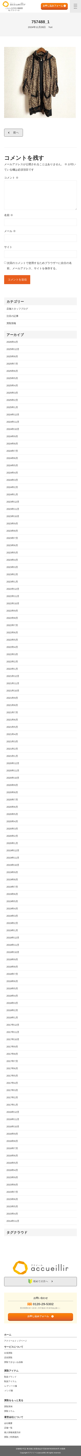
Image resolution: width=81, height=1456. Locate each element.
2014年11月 (13, 1221)
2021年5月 (12, 727)
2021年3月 (12, 741)
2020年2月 (12, 836)
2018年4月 (12, 995)
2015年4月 (12, 1213)
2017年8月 (12, 1053)
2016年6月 (12, 1155)
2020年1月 (12, 843)
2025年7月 (12, 363)
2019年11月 (13, 857)
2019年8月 (12, 879)
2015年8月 (12, 1184)
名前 (8, 215)
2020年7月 (12, 799)
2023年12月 (13, 501)
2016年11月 (13, 1119)
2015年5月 (12, 1206)
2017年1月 (12, 1104)
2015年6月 (12, 1199)
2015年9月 (12, 1177)
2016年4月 (12, 1170)
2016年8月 (12, 1141)
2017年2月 (12, 1097)
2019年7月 (12, 886)
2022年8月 (12, 618)
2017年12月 (13, 1024)
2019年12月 (13, 850)
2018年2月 (12, 1010)
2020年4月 (12, 821)
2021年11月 (13, 683)
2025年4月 (12, 385)
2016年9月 (12, 1133)
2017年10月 (13, 1039)
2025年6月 (12, 371)
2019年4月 (12, 908)
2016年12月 (13, 1112)
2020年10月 (13, 777)
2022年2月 (12, 661)
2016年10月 (13, 1126)
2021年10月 (13, 690)
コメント (11, 177)
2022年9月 (12, 610)
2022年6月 (12, 632)
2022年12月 (13, 589)
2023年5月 (12, 552)
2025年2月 (12, 400)
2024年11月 (13, 421)
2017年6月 (12, 1068)
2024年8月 (12, 443)
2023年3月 (12, 567)
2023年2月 (12, 574)
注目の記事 (12, 316)
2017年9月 (12, 1046)
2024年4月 (12, 472)
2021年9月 (12, 697)
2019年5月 (12, 901)
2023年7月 (12, 538)
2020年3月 (12, 828)
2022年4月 (12, 647)
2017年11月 (13, 1032)
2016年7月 (12, 1148)
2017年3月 (12, 1090)
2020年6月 (12, 806)
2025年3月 (12, 392)
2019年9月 (12, 872)
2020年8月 (12, 792)
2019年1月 (12, 930)
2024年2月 (12, 487)
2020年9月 (12, 785)
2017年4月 (12, 1083)
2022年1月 (12, 668)
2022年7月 (12, 625)
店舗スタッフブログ (17, 308)
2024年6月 (12, 458)
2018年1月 (12, 1017)
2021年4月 (12, 734)
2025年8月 (12, 356)
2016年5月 (12, 1162)
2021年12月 (13, 676)
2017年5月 (12, 1075)
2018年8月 (12, 966)
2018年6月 (12, 981)
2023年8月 (12, 530)
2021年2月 (12, 748)
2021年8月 (12, 705)
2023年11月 (13, 509)
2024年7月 (12, 450)
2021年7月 (12, 712)
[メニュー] (75, 6)
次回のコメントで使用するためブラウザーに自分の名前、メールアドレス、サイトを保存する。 (39, 266)
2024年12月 (13, 414)
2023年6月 (12, 545)
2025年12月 (13, 349)
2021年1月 (12, 756)
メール (10, 231)
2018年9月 (12, 959)
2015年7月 (12, 1192)
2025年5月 (12, 378)
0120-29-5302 (43, 1304)
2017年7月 (12, 1061)
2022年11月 (13, 596)
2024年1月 (12, 494)
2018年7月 (12, 974)
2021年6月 (12, 719)
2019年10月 (13, 865)
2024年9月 (12, 436)
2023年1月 (12, 581)
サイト (8, 247)
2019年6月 (12, 894)
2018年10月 (13, 952)
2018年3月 (12, 1003)
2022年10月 (13, 603)
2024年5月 (12, 465)
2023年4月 (12, 559)
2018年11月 (13, 945)
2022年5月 (12, 639)
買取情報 (11, 323)
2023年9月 (12, 523)
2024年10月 (13, 429)
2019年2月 (12, 923)
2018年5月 (12, 988)
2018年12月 (13, 937)
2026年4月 (12, 342)
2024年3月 (12, 480)
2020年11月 (13, 770)
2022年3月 (12, 654)
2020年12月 (13, 763)
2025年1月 (12, 407)
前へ (16, 132)
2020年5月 (12, 814)
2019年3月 (12, 915)
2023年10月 (13, 516)
